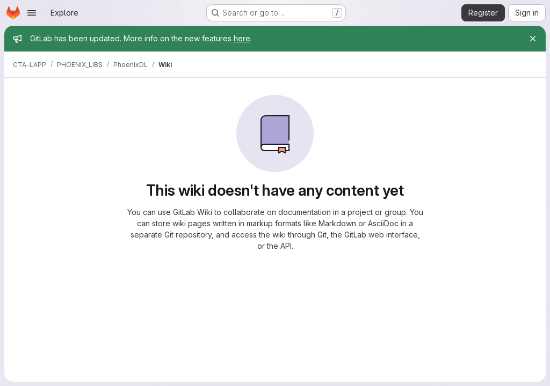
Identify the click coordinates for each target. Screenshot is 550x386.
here (242, 38)
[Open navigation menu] (31, 12)
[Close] (532, 38)
